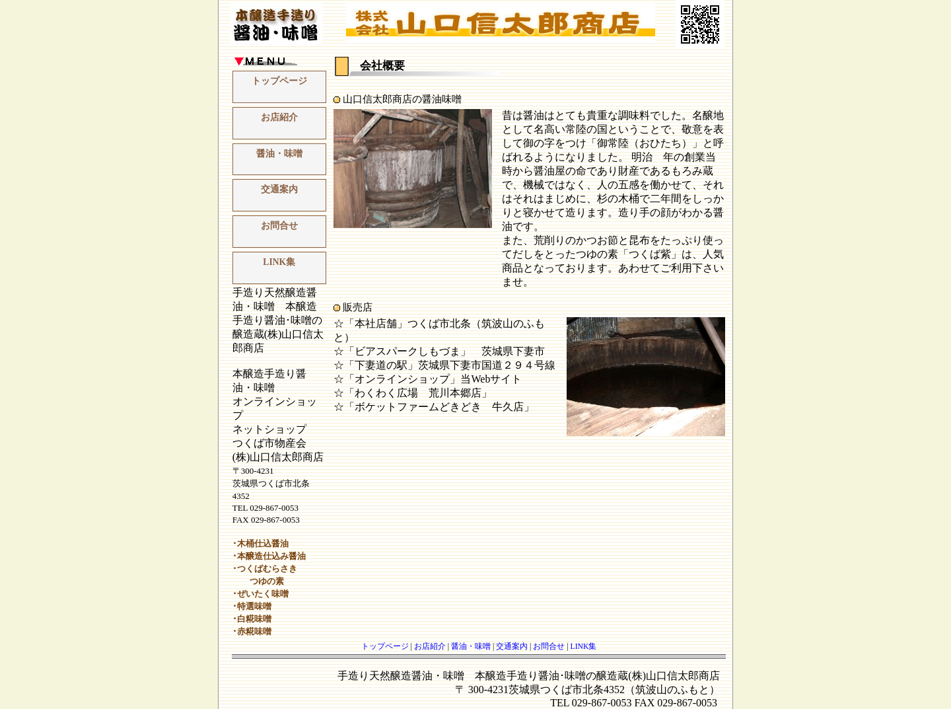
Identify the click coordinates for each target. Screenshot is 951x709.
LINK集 (279, 262)
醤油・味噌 (279, 154)
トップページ (279, 81)
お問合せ (279, 226)
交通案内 (279, 189)
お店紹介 (279, 117)
